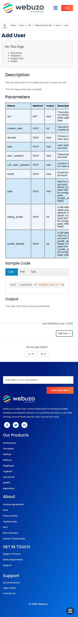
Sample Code (17, 56)
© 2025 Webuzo (38, 602)
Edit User (67, 331)
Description (16, 50)
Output (14, 59)
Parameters (16, 53)
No (45, 352)
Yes (33, 352)
